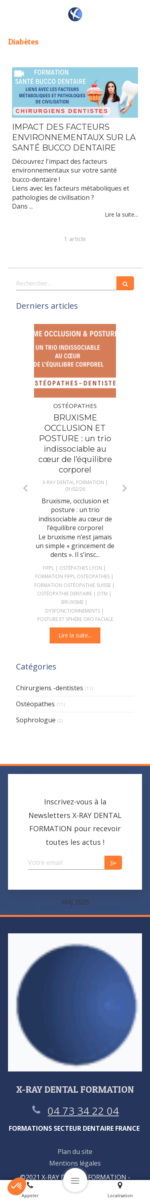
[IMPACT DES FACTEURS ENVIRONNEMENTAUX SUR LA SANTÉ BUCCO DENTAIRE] (75, 92)
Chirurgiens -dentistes (49, 687)
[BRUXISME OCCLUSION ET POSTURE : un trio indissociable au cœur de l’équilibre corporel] (75, 361)
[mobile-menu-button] (75, 1180)
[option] (75, 483)
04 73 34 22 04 (83, 1111)
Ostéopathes (35, 703)
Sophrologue (36, 720)
